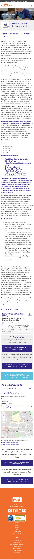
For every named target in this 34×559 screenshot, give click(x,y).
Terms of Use (17, 552)
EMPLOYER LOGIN (25, 1)
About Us (17, 522)
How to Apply (17, 531)
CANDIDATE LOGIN (15, 1)
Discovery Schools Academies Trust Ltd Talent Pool (17, 365)
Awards (17, 527)
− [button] (3, 415)
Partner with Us (17, 533)
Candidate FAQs (17, 540)
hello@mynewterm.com (18, 506)
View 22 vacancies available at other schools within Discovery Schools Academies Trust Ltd (17, 376)
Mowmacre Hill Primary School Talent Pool (17, 348)
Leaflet (21, 436)
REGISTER (7, 1)
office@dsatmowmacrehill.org (10, 442)
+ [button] (3, 413)
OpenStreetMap (28, 436)
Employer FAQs (17, 546)
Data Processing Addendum (17, 544)
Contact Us (18, 504)
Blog (17, 529)
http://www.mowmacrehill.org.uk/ (11, 444)
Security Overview (17, 550)
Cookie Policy (17, 542)
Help (17, 537)
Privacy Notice (17, 548)
